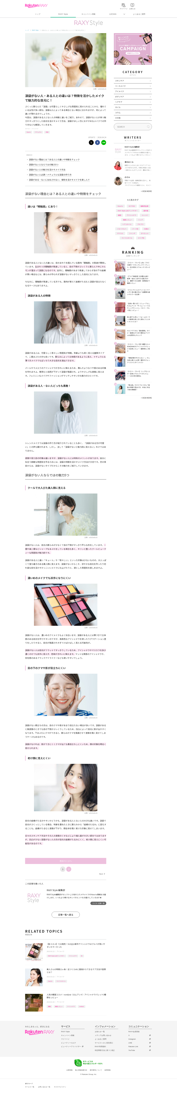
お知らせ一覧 (100, 1032)
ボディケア (119, 96)
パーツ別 (135, 229)
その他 (117, 118)
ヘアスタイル (126, 224)
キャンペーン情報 (88, 14)
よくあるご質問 (139, 14)
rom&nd (81, 1006)
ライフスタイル (61, 981)
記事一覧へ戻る (65, 914)
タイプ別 (141, 238)
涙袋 (47, 132)
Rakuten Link (133, 1046)
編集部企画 (144, 206)
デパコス (120, 233)
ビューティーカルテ (68, 1043)
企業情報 (69, 1070)
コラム (117, 112)
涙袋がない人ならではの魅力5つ (43, 164)
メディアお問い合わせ (103, 1035)
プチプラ (140, 224)
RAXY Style (63, 14)
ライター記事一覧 (98, 903)
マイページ (65, 1039)
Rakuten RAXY (36, 6)
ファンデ (132, 233)
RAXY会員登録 (133, 1032)
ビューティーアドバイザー (71, 1046)
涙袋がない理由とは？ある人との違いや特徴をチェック (54, 159)
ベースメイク (120, 86)
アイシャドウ (73, 956)
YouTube (131, 1050)
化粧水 (146, 229)
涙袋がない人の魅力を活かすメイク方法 (47, 169)
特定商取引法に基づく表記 (105, 1050)
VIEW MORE (146, 191)
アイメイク (35, 129)
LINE (130, 1043)
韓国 (49, 1006)
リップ (140, 220)
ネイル (117, 107)
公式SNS (113, 14)
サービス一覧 (29, 1087)
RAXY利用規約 (100, 1046)
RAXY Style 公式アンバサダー (56, 956)
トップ (37, 14)
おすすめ (132, 206)
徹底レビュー (59, 1006)
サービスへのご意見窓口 (104, 1043)
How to (29, 132)
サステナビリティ (60, 1087)
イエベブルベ (121, 229)
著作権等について (96, 1070)
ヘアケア (118, 102)
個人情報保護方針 (81, 1070)
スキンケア (119, 80)
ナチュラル (38, 132)
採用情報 (107, 1070)
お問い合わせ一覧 (44, 1087)
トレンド (145, 215)
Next (102, 874)
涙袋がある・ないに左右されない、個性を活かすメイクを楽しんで (59, 179)
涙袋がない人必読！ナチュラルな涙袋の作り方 (50, 174)
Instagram (132, 1039)
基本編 (146, 211)
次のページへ (66, 860)
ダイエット (145, 233)
